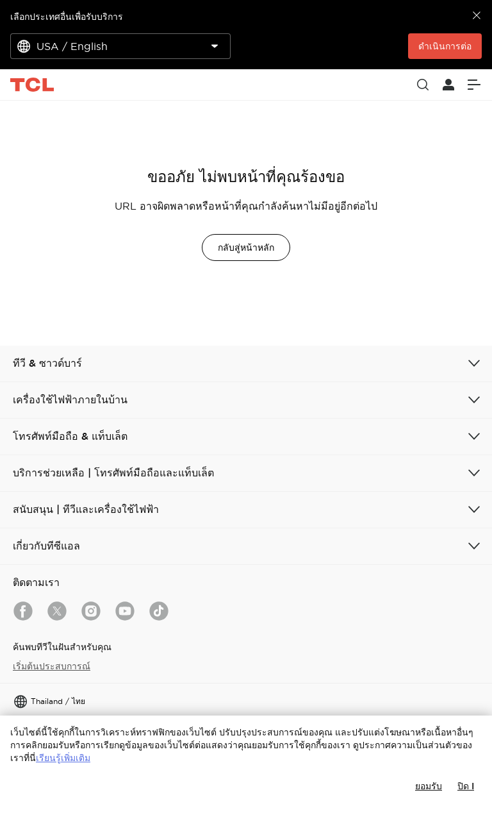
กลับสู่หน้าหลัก (246, 247)
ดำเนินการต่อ (445, 46)
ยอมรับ (428, 786)
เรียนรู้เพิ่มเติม (63, 758)
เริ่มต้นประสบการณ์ (51, 666)
